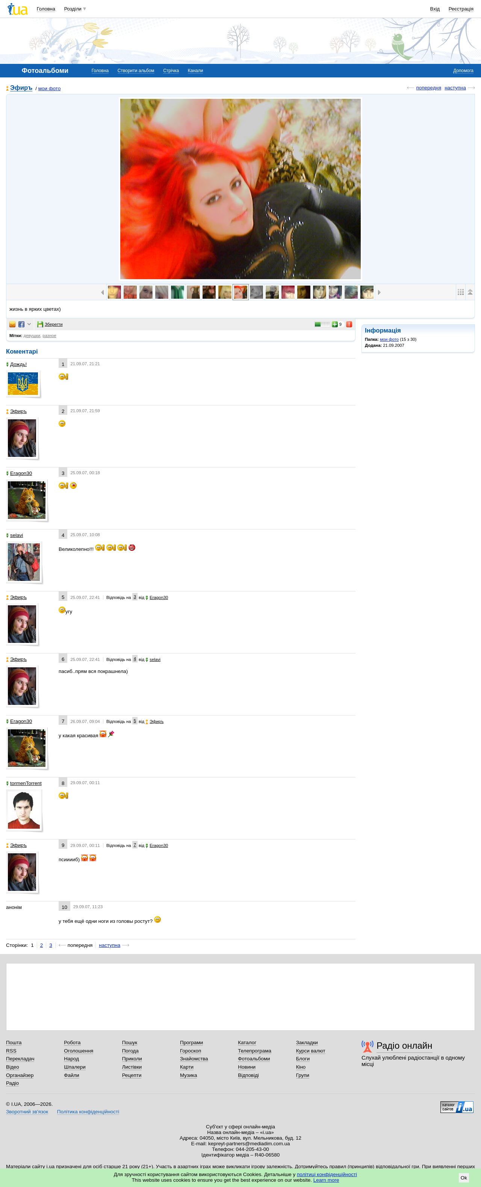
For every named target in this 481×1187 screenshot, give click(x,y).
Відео (12, 1067)
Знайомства (194, 1058)
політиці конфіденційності (327, 1174)
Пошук (130, 1042)
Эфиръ (21, 88)
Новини (247, 1067)
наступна (455, 88)
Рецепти (132, 1075)
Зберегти (50, 324)
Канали (195, 70)
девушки (32, 335)
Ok (464, 1178)
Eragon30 (19, 473)
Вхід (435, 9)
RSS (11, 1051)
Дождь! (16, 364)
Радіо (12, 1083)
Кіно (301, 1067)
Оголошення (78, 1051)
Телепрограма (254, 1051)
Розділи (73, 9)
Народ (71, 1058)
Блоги (303, 1058)
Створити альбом (136, 70)
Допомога (463, 70)
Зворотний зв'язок (27, 1111)
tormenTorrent (24, 783)
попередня (428, 88)
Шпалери (74, 1067)
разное (49, 335)
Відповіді (248, 1075)
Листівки (132, 1067)
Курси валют (310, 1051)
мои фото (49, 88)
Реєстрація (461, 9)
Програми (191, 1042)
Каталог (247, 1042)
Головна (46, 9)
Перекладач (20, 1058)
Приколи (132, 1058)
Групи (302, 1075)
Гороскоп (190, 1051)
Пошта (13, 1042)
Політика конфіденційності (88, 1111)
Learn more (326, 1180)
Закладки (307, 1042)
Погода (130, 1051)
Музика (188, 1075)
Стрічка (171, 70)
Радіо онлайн (405, 1045)
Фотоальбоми (254, 1058)
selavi (14, 535)
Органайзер (19, 1075)
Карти (187, 1067)
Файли (71, 1075)
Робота (72, 1042)
